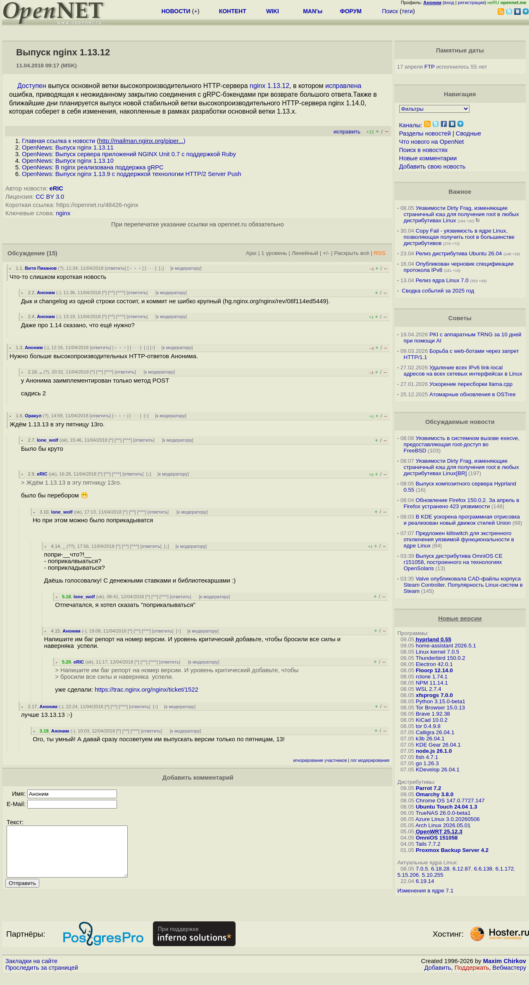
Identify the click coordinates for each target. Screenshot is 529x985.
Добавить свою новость (432, 166)
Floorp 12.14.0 (434, 670)
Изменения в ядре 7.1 (426, 890)
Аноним (46, 292)
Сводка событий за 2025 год (438, 291)
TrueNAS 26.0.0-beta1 (443, 813)
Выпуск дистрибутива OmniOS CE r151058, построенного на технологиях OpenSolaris (453, 562)
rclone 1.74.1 (432, 676)
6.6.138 (483, 869)
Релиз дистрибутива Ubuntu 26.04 (459, 253)
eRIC (56, 188)
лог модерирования (370, 760)
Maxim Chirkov (504, 970)
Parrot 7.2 (428, 788)
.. (40, 371)
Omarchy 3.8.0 (434, 794)
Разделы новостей (425, 133)
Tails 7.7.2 (428, 844)
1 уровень (274, 253)
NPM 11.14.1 (432, 683)
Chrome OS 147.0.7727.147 (450, 800)
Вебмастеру (509, 977)
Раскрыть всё (351, 253)
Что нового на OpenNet (431, 141)
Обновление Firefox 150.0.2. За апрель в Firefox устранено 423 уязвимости (461, 503)
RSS (379, 253)
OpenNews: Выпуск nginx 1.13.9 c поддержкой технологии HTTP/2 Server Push (131, 174)
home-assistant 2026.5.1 (446, 645)
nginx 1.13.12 (269, 85)
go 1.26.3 (427, 763)
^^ (111, 292)
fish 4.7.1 (427, 757)
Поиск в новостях (423, 150)
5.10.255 (432, 875)
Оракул (33, 415)
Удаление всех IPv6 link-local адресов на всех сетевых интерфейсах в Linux (463, 370)
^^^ (120, 292)
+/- (326, 253)
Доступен (31, 85)
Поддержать (472, 977)
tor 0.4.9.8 (428, 726)
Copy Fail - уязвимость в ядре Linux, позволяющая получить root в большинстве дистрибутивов (459, 237)
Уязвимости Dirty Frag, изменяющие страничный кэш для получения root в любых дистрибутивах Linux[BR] (461, 467)
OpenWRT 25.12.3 (439, 831)
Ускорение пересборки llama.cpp (470, 384)
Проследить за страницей (41, 977)
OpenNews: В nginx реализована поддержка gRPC (93, 167)
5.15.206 (408, 875)
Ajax (251, 253)
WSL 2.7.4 (428, 689)
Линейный (305, 253)
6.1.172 (505, 869)
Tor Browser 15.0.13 (440, 707)
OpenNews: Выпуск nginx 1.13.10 (68, 160)
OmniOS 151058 (437, 838)
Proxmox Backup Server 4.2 (452, 850)
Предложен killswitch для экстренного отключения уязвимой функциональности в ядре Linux (459, 539)
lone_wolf (47, 440)
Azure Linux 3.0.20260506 (447, 819)
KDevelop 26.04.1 (438, 769)
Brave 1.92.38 (433, 714)
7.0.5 (422, 869)
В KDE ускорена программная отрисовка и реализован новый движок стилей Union (462, 520)
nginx (63, 213)
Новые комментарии (428, 158)
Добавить (437, 977)
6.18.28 (440, 869)
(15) (52, 253)
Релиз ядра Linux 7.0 (442, 280)
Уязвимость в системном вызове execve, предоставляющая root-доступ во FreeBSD (461, 444)
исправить (347, 131)
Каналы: (410, 125)
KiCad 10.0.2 (432, 720)
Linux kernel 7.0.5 (437, 652)
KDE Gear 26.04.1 (438, 745)
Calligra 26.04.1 (435, 732)
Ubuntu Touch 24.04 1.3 (446, 807)
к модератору (186, 268)
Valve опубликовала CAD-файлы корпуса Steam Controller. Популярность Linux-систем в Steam (463, 585)
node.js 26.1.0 (434, 751)
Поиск (390, 11)
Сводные (468, 133)
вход (449, 2)
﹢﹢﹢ (135, 268)
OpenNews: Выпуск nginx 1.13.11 (68, 147)
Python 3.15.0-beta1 (440, 701)
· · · (150, 268)
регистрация (471, 2)
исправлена (343, 85)
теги (407, 11)
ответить (115, 268)
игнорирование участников (320, 760)
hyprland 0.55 (433, 639)
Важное (459, 191)
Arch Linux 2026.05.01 (442, 825)
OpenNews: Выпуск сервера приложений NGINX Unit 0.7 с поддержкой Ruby (129, 154)
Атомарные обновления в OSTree (472, 394)
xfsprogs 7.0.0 (434, 695)
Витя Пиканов (41, 268)
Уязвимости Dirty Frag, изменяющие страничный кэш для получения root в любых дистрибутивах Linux (461, 214)
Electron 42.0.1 (434, 664)
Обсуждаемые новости (460, 422)
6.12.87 (462, 869)
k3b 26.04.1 (430, 738)
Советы (460, 318)
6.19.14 (425, 881)
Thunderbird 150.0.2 (440, 658)
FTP (429, 67)
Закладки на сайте (31, 970)
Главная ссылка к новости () (104, 141)
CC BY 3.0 (50, 196)
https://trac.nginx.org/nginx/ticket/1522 (146, 689)
